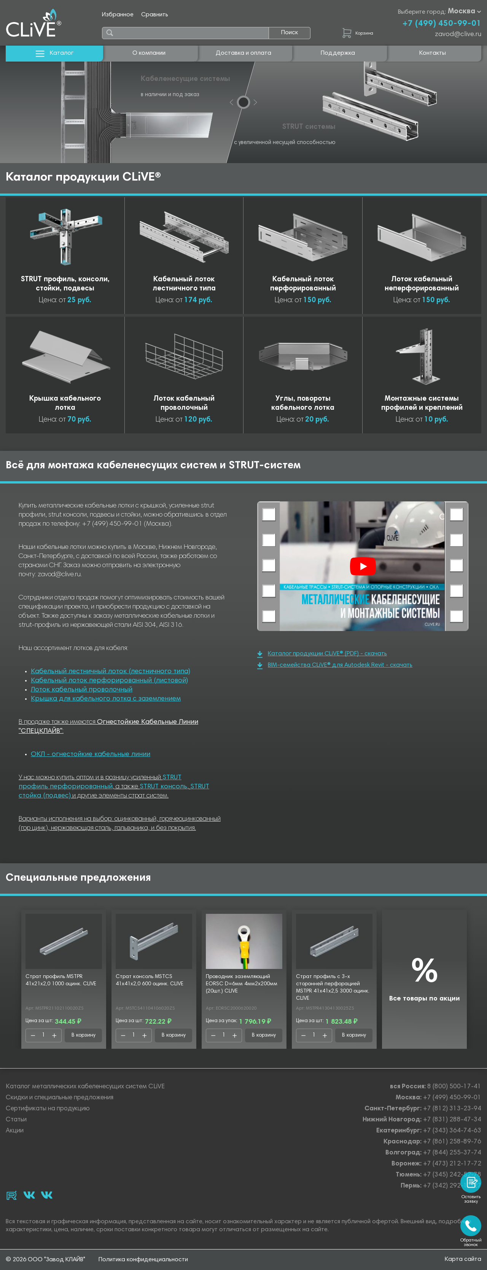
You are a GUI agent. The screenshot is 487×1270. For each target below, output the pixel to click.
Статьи (16, 1120)
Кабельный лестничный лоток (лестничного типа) (110, 671)
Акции (15, 1131)
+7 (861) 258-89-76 (452, 1142)
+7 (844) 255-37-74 (452, 1153)
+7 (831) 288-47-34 (452, 1120)
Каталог (54, 53)
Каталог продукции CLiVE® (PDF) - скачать (322, 654)
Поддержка (338, 53)
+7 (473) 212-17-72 (452, 1164)
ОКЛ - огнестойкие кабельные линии (90, 754)
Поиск (289, 33)
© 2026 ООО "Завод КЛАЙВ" (45, 1260)
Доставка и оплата (243, 53)
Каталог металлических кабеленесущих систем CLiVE (85, 1087)
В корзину (83, 1035)
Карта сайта (463, 1259)
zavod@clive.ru (458, 34)
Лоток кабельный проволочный (81, 690)
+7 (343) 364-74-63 (452, 1131)
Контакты (432, 53)
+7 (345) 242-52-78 (452, 1175)
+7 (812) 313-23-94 (452, 1109)
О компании (149, 53)
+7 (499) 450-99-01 (441, 24)
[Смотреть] (363, 566)
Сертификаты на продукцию (48, 1109)
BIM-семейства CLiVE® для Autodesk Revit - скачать (334, 665)
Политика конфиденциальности (143, 1260)
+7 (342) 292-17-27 (452, 1186)
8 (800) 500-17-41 (454, 1087)
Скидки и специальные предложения (59, 1098)
